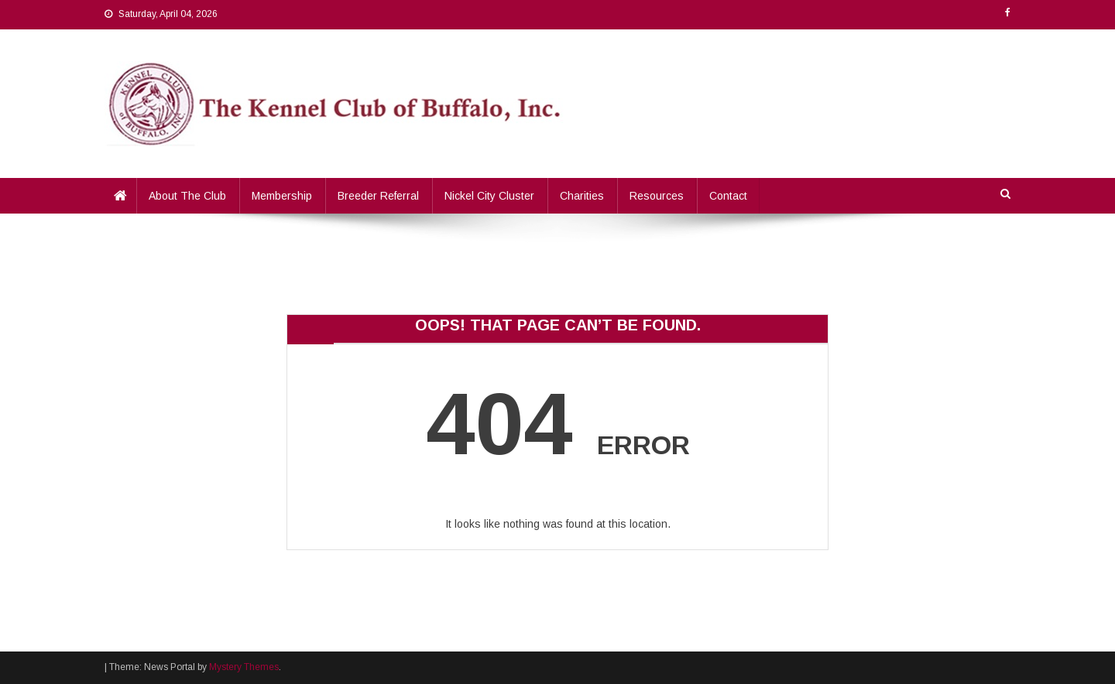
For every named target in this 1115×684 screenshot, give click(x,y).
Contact (728, 196)
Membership (282, 196)
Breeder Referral (378, 196)
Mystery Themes (244, 667)
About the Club (187, 196)
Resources (657, 196)
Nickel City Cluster (489, 196)
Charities (582, 196)
